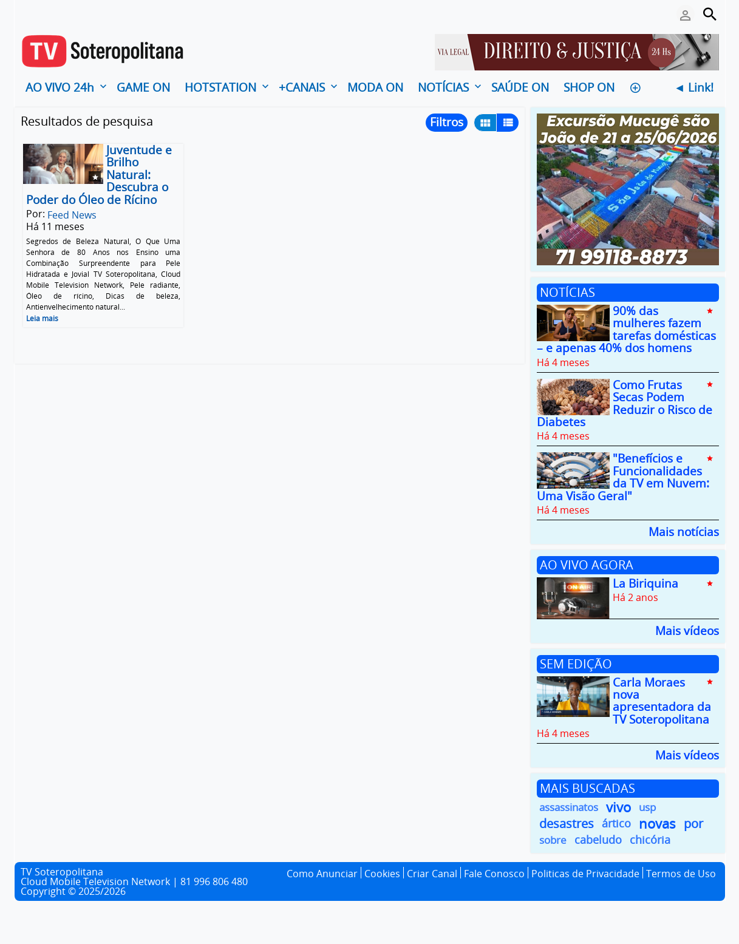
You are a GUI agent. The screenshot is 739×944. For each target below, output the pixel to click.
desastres (566, 823)
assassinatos (568, 807)
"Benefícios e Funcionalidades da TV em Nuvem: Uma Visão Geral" (623, 477)
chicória (650, 839)
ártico (616, 823)
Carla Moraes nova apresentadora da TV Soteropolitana (662, 700)
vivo (618, 807)
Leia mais (42, 318)
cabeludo (598, 839)
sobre (553, 840)
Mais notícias (684, 531)
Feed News (72, 215)
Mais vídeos (687, 630)
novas (657, 823)
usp (647, 807)
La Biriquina (645, 583)
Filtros (446, 122)
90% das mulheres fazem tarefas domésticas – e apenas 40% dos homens (626, 329)
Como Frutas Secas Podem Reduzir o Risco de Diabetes (624, 403)
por (693, 823)
